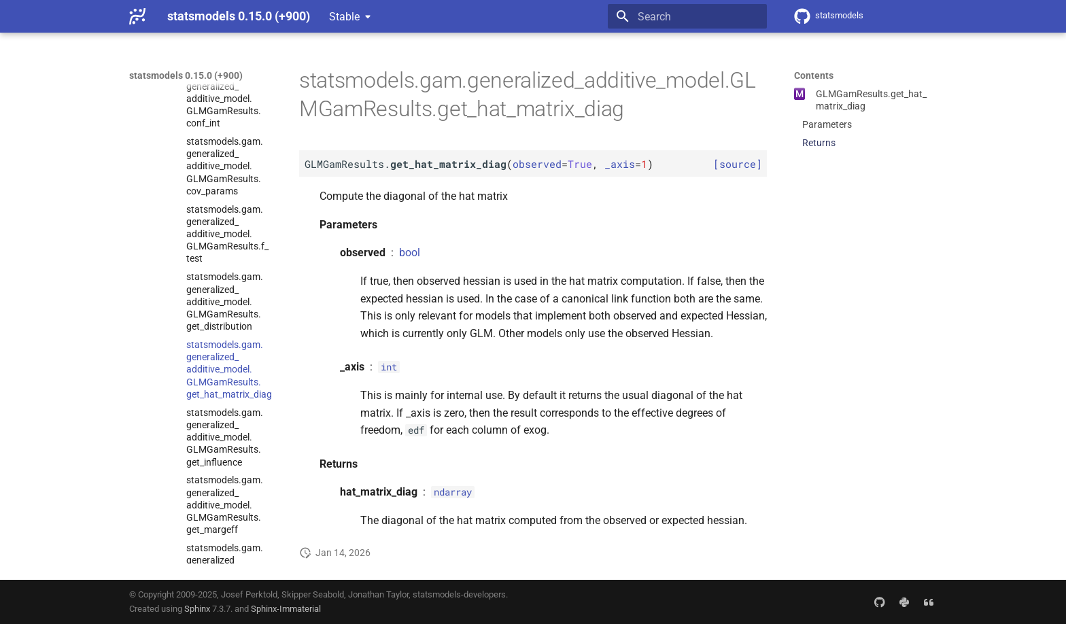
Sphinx (197, 609)
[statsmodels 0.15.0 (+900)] (137, 16)
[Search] (687, 16)
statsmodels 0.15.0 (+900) (186, 75)
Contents (813, 75)
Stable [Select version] (344, 16)
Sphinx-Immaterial (286, 609)
